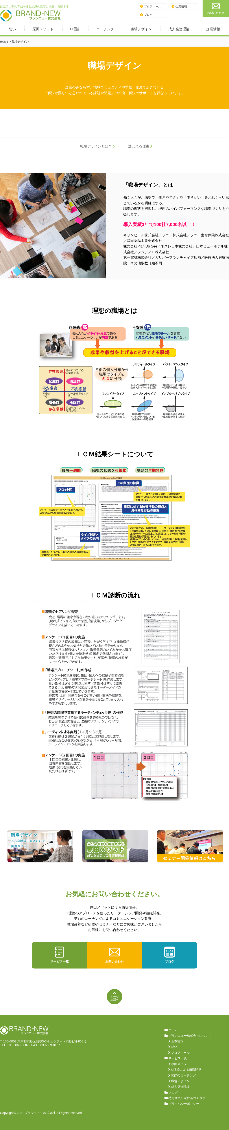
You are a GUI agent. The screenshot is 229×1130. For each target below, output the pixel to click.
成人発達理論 (179, 29)
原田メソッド (43, 29)
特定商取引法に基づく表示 (186, 1098)
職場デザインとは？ (97, 146)
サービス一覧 (59, 955)
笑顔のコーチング (183, 1075)
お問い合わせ (215, 8)
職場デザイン (141, 29)
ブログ (146, 14)
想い (12, 29)
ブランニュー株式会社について (190, 1035)
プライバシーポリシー (183, 1103)
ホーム (173, 1030)
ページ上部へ (114, 996)
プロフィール (150, 6)
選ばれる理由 (140, 146)
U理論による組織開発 (186, 1069)
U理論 (75, 29)
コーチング (105, 29)
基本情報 (177, 1041)
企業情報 (179, 6)
